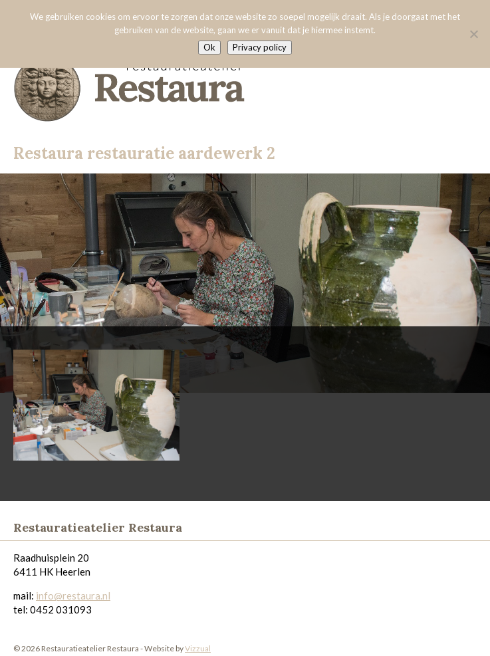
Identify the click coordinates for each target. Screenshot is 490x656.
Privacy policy (260, 47)
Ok (209, 47)
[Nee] (473, 34)
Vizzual (198, 648)
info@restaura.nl (73, 595)
